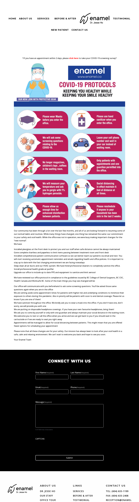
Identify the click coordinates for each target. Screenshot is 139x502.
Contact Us (79, 30)
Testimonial (121, 18)
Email (42, 387)
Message (43, 402)
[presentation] (53, 445)
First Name (44, 372)
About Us (25, 18)
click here (73, 58)
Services (43, 18)
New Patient (60, 30)
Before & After (65, 18)
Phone (77, 387)
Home (12, 18)
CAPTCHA (39, 438)
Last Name (79, 372)
